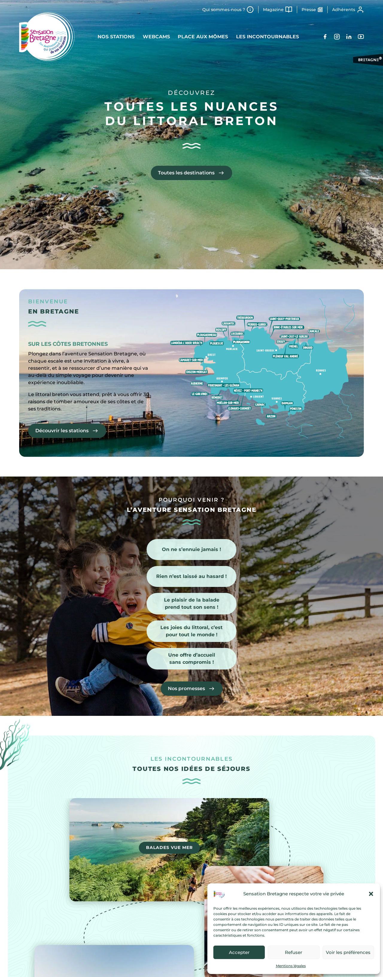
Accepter (239, 952)
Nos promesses (186, 688)
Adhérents (343, 9)
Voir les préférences (348, 952)
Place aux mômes (203, 36)
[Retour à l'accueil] (47, 36)
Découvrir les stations (62, 431)
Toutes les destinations (186, 173)
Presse (309, 9)
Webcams (155, 36)
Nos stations (114, 36)
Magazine (273, 9)
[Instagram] (337, 37)
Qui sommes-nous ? (223, 9)
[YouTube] (361, 37)
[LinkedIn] (349, 37)
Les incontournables (269, 36)
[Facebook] (325, 37)
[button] (371, 894)
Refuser (293, 952)
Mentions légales (291, 966)
